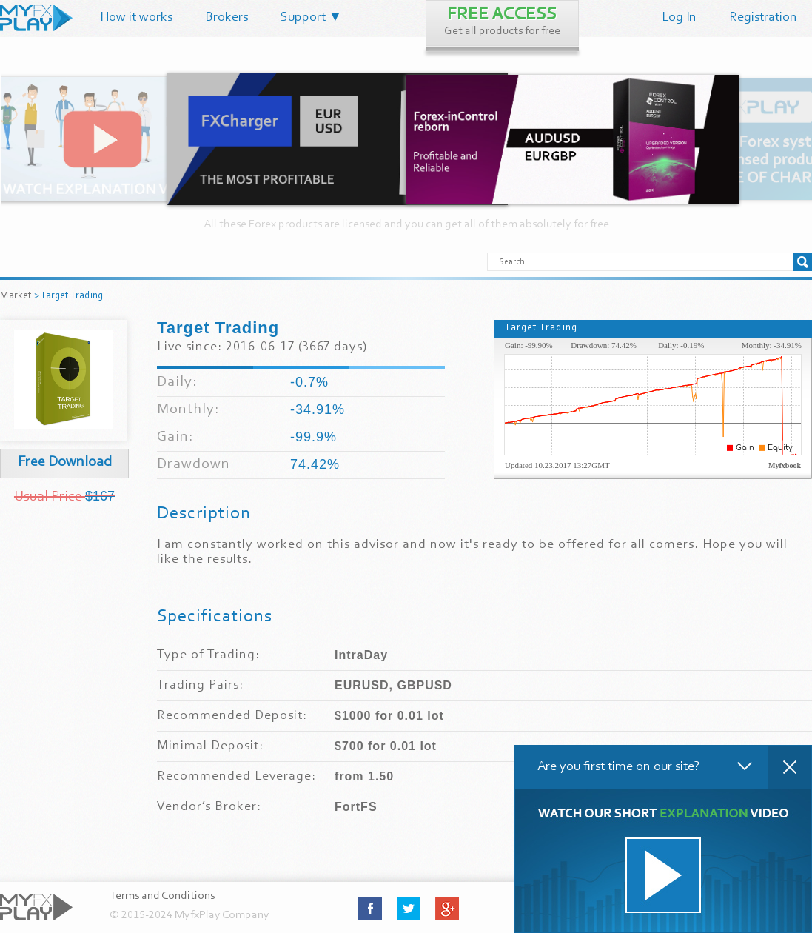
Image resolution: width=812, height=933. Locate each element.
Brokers (226, 17)
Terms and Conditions (162, 896)
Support (311, 17)
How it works (136, 17)
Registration (763, 17)
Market (16, 296)
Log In (679, 17)
